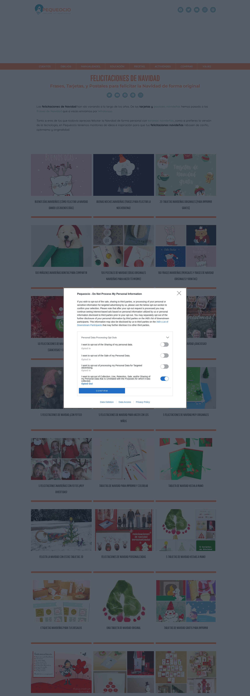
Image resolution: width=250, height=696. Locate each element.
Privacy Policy (143, 402)
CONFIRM (102, 391)
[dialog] (125, 348)
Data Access (125, 402)
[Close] (180, 294)
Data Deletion (107, 402)
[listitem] (125, 337)
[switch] (164, 344)
